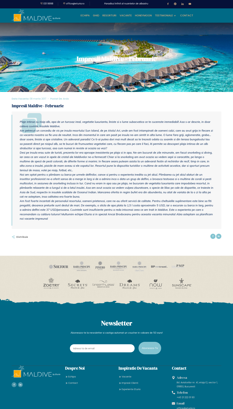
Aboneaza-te (150, 349)
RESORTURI (109, 15)
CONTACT (186, 15)
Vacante (124, 382)
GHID (96, 15)
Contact (71, 388)
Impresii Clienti (128, 388)
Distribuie (22, 237)
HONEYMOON (143, 15)
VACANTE (126, 15)
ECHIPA (85, 15)
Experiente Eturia (129, 395)
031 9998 (46, 3)
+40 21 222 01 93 (185, 402)
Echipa (70, 382)
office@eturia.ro (73, 3)
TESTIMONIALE (164, 15)
